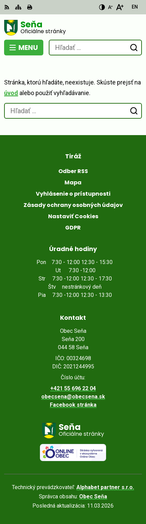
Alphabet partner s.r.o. (105, 487)
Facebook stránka (73, 405)
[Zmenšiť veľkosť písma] (110, 7)
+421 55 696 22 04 (73, 388)
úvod (11, 92)
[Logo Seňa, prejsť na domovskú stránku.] (73, 28)
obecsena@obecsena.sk (73, 396)
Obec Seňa (93, 496)
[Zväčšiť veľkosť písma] (119, 7)
